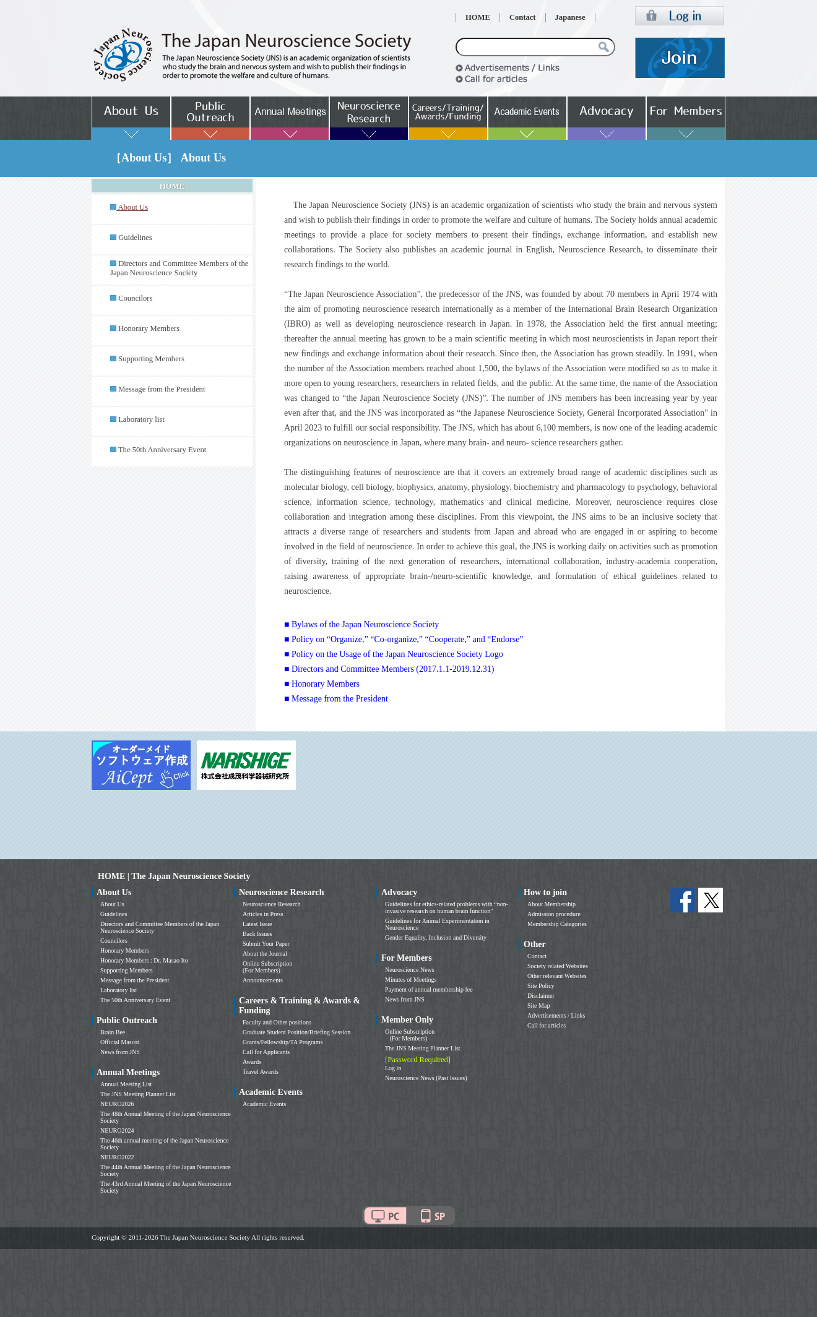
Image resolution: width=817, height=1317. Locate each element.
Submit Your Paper (266, 943)
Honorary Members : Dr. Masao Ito (144, 960)
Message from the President (161, 389)
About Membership (551, 904)
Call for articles (546, 1025)
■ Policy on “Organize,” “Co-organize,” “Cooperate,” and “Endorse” (404, 639)
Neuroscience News (409, 969)
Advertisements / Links (556, 1015)
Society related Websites (557, 966)
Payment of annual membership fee (429, 989)
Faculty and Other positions (277, 1022)
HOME (477, 17)
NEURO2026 (117, 1103)
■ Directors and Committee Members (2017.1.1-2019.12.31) (389, 669)
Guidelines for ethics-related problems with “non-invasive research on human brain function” (446, 907)
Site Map (538, 1005)
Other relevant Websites (557, 975)
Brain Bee (112, 1032)
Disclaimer (541, 995)
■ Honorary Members (322, 684)
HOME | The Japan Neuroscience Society (174, 876)
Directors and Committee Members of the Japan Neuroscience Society (179, 268)
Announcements (263, 980)
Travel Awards (261, 1071)
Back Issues (257, 933)
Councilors (135, 298)
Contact (522, 17)
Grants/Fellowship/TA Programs (282, 1042)
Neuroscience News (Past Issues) (426, 1078)
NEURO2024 (117, 1130)
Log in (393, 1068)
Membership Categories (557, 923)
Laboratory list (141, 419)
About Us (112, 904)
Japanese (570, 17)
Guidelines (135, 237)
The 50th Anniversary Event (162, 449)
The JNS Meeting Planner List (138, 1094)
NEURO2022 (117, 1157)
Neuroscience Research (272, 904)
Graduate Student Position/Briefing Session (296, 1032)
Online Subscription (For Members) (267, 967)
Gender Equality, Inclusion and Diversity (435, 937)
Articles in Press (263, 914)
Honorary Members (148, 328)
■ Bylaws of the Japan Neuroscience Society (361, 624)
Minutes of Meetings (410, 979)
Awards (252, 1061)
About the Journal (265, 953)
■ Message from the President (336, 698)
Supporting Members (151, 358)
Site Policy (541, 985)
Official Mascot (119, 1042)
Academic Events (264, 1103)
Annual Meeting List (126, 1084)
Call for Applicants (266, 1052)
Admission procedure (554, 914)
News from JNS (120, 1052)
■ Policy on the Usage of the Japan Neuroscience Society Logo (393, 654)
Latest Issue (257, 923)
